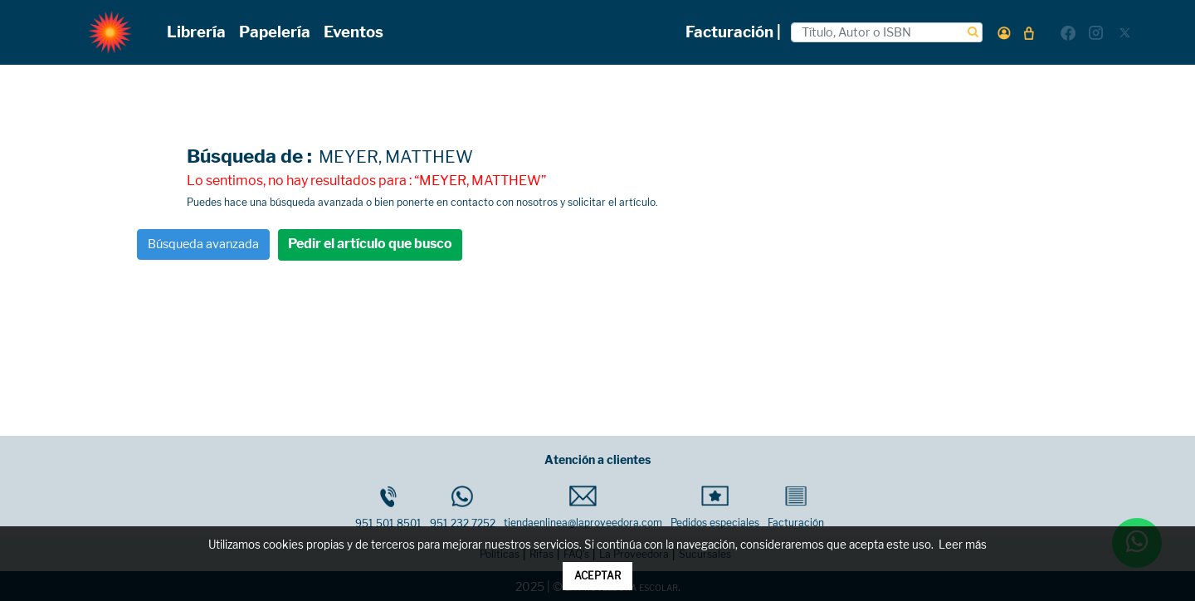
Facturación (796, 507)
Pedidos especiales (715, 507)
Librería (196, 32)
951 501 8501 (388, 508)
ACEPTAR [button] (597, 575)
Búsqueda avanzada (203, 244)
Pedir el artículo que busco (370, 244)
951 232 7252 (462, 508)
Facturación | (733, 32)
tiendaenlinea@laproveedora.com (583, 507)
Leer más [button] (963, 545)
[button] (1004, 33)
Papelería (274, 32)
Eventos (353, 32)
